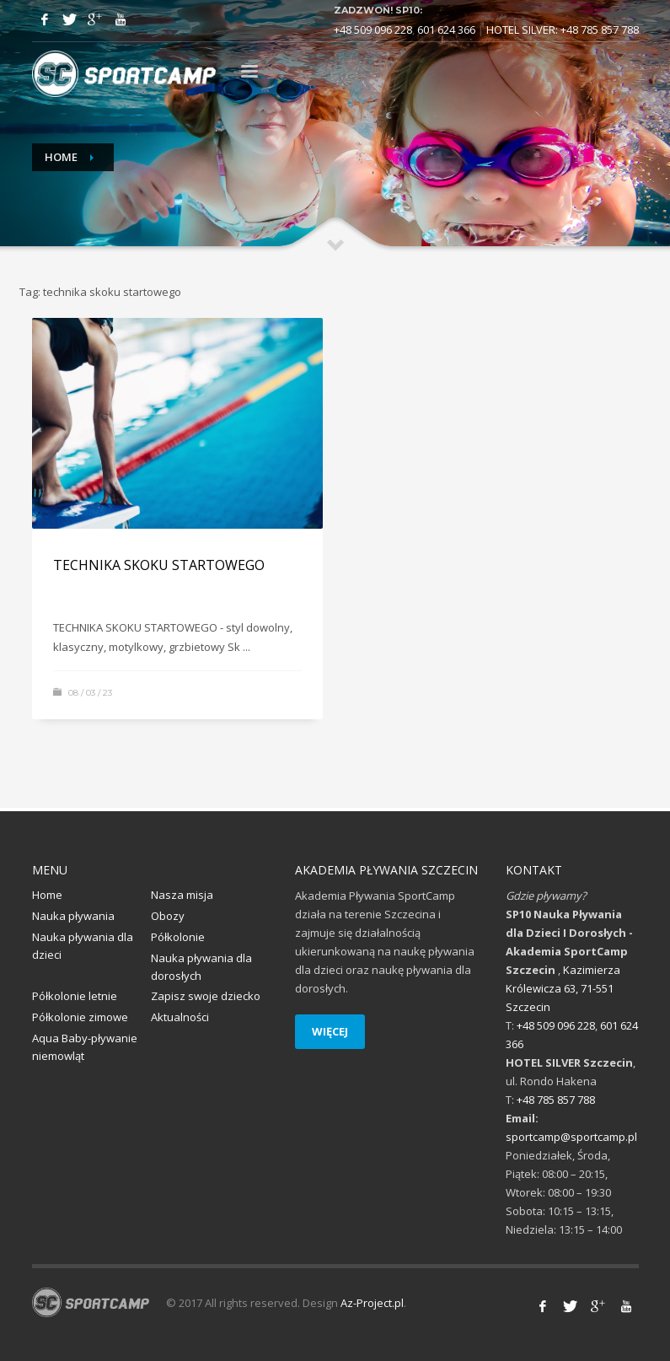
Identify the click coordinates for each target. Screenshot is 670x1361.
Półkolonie (178, 936)
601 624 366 (446, 29)
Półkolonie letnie (74, 995)
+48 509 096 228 (373, 29)
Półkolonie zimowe (80, 1017)
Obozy (168, 915)
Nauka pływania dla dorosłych (201, 966)
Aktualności (180, 1017)
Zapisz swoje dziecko (205, 995)
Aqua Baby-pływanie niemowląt (84, 1046)
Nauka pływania (73, 915)
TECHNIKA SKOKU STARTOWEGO (159, 565)
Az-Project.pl (372, 1302)
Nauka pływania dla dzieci (82, 945)
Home (61, 156)
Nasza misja (182, 894)
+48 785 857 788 (599, 29)
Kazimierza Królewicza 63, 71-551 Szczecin (563, 988)
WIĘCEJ (330, 1031)
